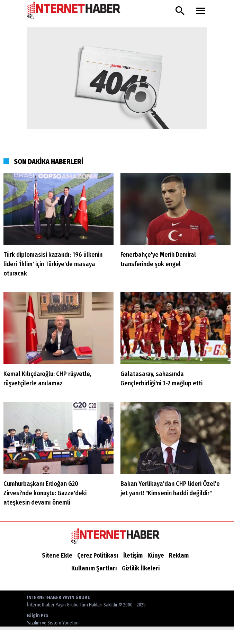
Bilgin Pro (53, 620)
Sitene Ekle (57, 555)
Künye (155, 555)
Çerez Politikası (97, 555)
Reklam (179, 555)
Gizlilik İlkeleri (141, 568)
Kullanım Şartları (94, 568)
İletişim (133, 555)
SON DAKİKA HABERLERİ (48, 161)
